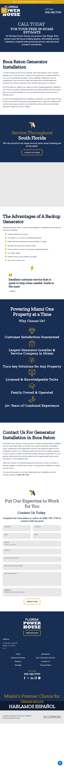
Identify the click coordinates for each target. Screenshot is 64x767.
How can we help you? (10, 573)
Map (4, 648)
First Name (7, 526)
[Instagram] (35, 678)
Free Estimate (32, 633)
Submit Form (32, 602)
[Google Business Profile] (39, 678)
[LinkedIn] (32, 678)
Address (6, 542)
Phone (6, 534)
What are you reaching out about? (13, 565)
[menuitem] (18, 654)
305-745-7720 (53, 12)
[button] (60, 763)
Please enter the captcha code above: (14, 592)
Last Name (38, 526)
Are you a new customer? (11, 558)
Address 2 (7, 550)
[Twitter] (28, 678)
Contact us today (32, 152)
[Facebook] (24, 678)
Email (36, 534)
